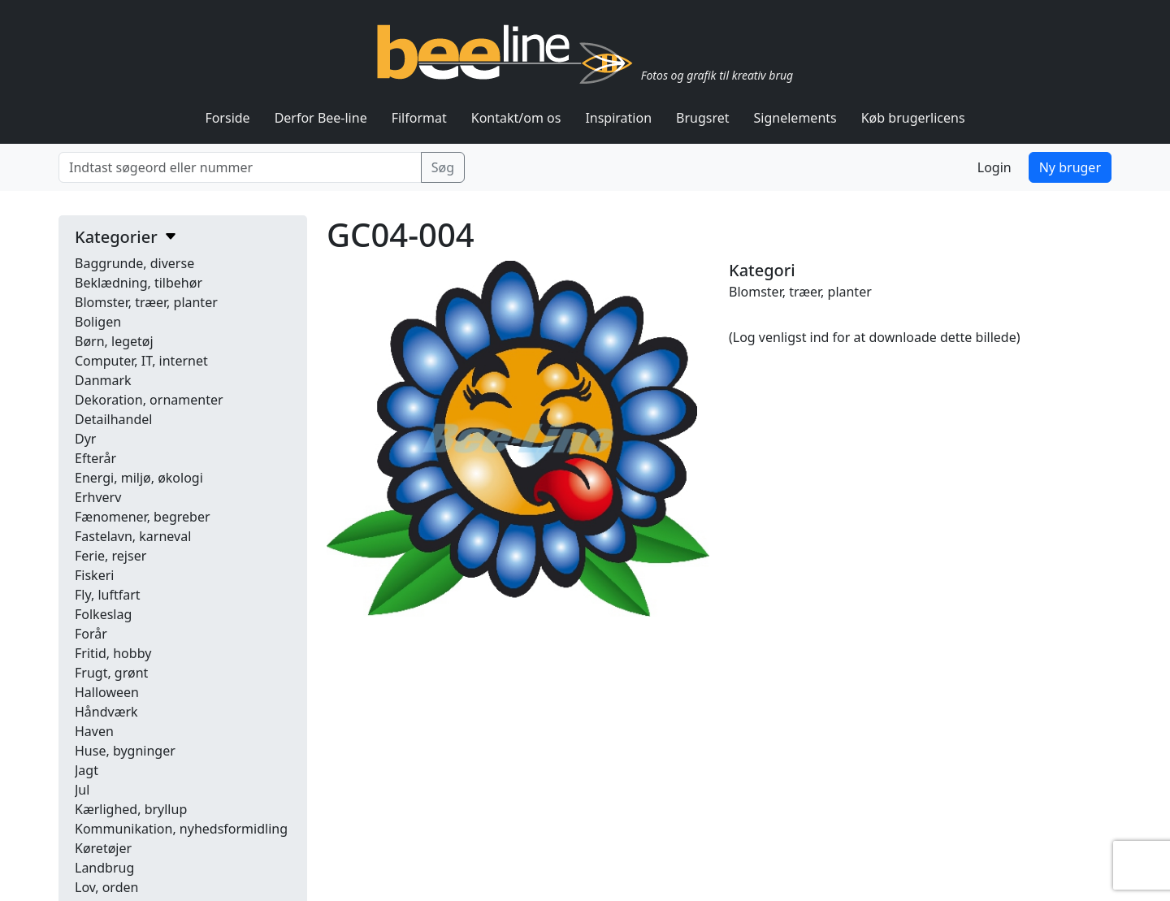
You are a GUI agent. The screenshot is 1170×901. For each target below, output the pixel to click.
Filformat (419, 118)
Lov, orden (106, 887)
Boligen (98, 322)
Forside (227, 118)
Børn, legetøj (114, 341)
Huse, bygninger (125, 751)
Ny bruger (1070, 167)
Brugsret (703, 118)
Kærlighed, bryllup (131, 809)
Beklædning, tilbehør (138, 283)
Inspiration (618, 118)
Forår (91, 634)
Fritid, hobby (113, 653)
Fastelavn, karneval (133, 536)
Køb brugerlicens (913, 118)
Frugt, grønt (111, 673)
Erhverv (98, 497)
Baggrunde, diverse (134, 263)
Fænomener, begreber (142, 517)
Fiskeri (94, 575)
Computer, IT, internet (141, 361)
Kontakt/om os (516, 118)
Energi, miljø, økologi (139, 478)
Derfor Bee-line (321, 118)
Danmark (103, 380)
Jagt (86, 770)
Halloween (107, 692)
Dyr (85, 439)
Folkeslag (103, 614)
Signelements (795, 118)
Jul (82, 790)
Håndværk (106, 712)
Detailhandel (113, 419)
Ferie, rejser (110, 556)
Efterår (95, 458)
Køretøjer (103, 848)
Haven (94, 731)
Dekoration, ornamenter (149, 400)
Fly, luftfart (108, 595)
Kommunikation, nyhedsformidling (181, 829)
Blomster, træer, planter (146, 302)
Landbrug (104, 868)
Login (994, 167)
